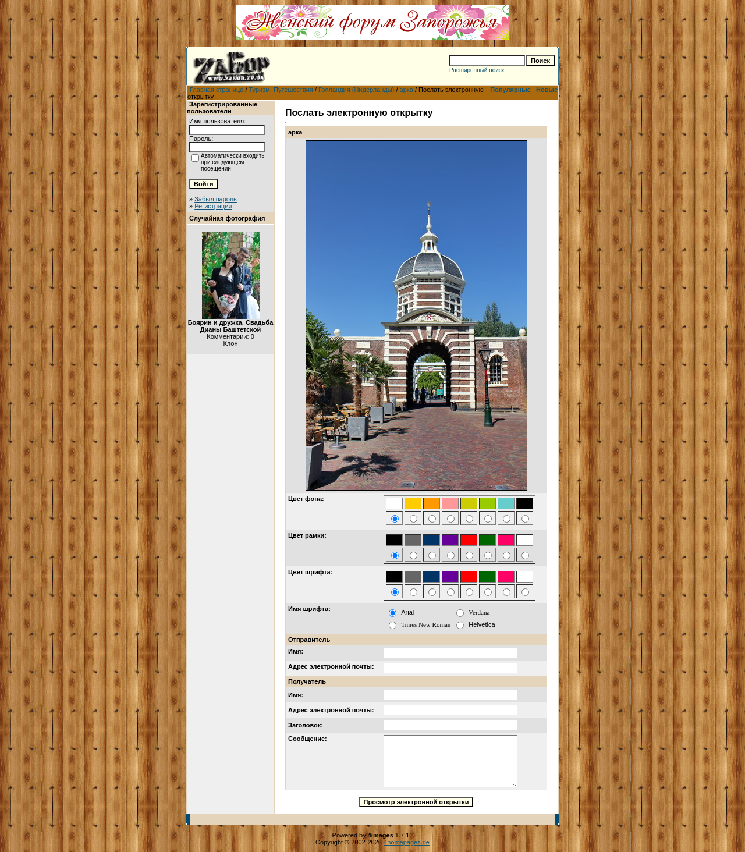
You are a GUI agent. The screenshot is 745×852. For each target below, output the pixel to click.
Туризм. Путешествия (281, 89)
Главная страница (216, 89)
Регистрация (213, 206)
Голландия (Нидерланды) (356, 89)
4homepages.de (407, 842)
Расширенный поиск (476, 70)
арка (406, 89)
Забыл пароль (215, 199)
